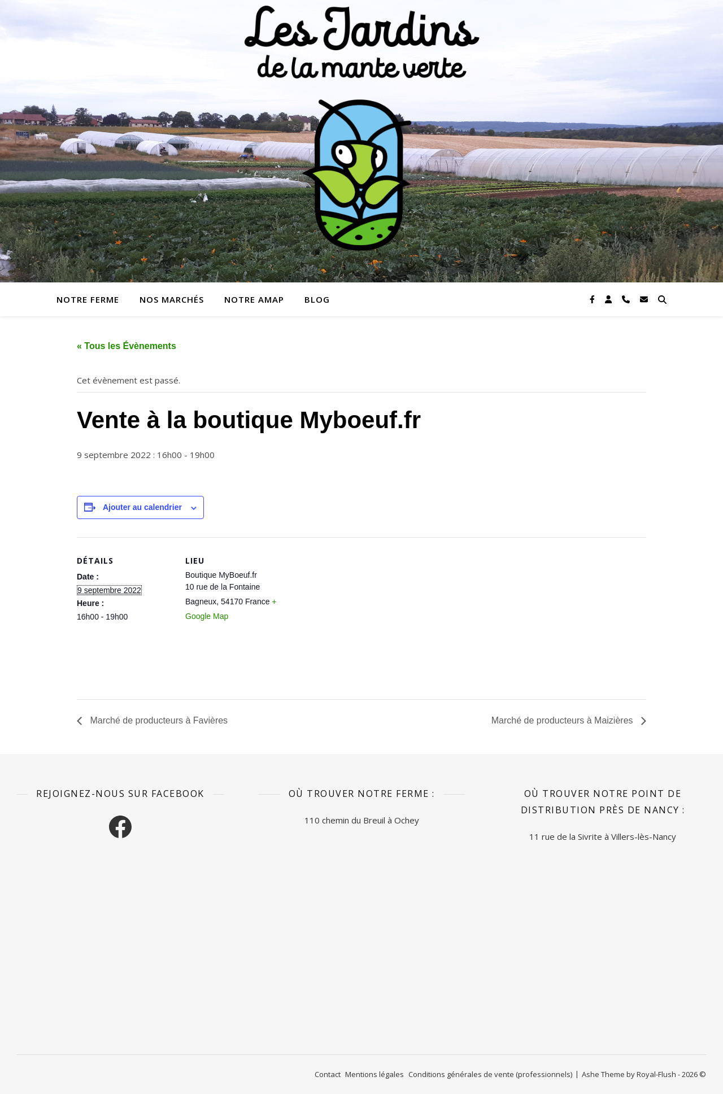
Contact (328, 1074)
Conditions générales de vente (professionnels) (490, 1074)
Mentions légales (374, 1074)
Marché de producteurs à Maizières (563, 720)
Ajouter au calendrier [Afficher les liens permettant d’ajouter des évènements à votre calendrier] (142, 507)
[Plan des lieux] (353, 615)
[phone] (627, 299)
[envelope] (644, 299)
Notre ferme (87, 299)
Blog (317, 299)
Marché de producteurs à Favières (158, 720)
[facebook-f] (593, 299)
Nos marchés (172, 299)
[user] (609, 299)
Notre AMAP (254, 299)
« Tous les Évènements (126, 346)
